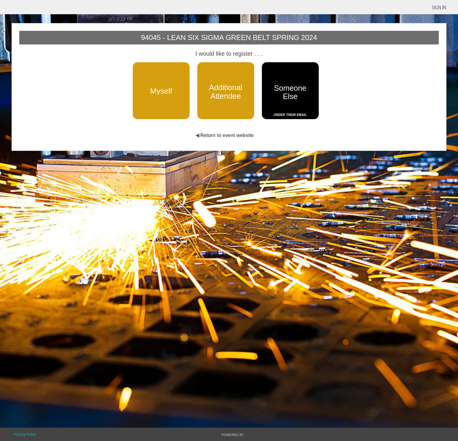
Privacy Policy (25, 434)
